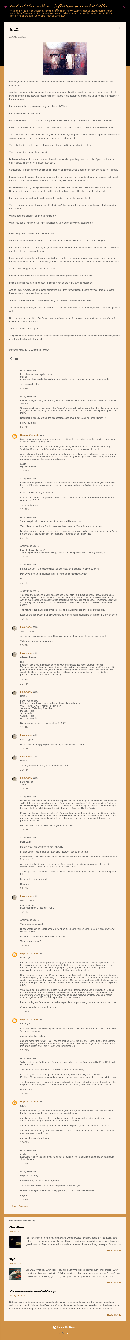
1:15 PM (24, 1163)
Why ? (12, 1259)
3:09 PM (24, 556)
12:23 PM (24, 509)
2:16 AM (24, 770)
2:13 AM (24, 684)
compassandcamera (71, 1333)
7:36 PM (24, 619)
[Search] (124, 7)
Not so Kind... (16, 1227)
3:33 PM (24, 583)
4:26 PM (24, 912)
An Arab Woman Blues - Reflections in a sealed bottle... (59, 6)
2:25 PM (24, 1199)
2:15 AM (24, 727)
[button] (119, 28)
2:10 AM (24, 645)
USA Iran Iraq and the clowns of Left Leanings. (32, 1291)
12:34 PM (24, 1093)
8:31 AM (24, 427)
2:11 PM (24, 538)
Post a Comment (20, 1206)
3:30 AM (24, 830)
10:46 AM (24, 945)
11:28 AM (24, 1011)
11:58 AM (24, 470)
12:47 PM (24, 1142)
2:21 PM (24, 888)
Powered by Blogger (65, 1327)
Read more (114, 1250)
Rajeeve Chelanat (29, 435)
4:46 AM (24, 388)
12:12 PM (24, 1050)
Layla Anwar (26, 627)
